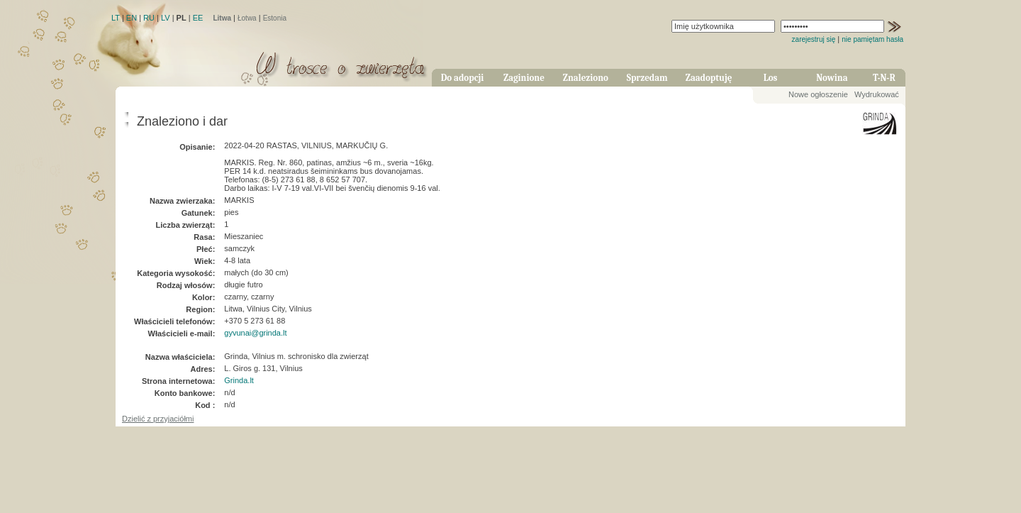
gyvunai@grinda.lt (255, 333)
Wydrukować (876, 94)
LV (165, 17)
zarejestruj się (814, 39)
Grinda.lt (239, 380)
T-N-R (884, 77)
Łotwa (247, 18)
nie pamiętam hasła (872, 39)
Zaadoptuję (709, 77)
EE (198, 17)
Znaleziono (585, 77)
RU (149, 17)
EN (131, 17)
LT (115, 17)
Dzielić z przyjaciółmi (158, 418)
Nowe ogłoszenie (818, 94)
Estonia (274, 18)
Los (771, 77)
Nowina (831, 77)
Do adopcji (462, 77)
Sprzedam (647, 77)
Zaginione (524, 77)
